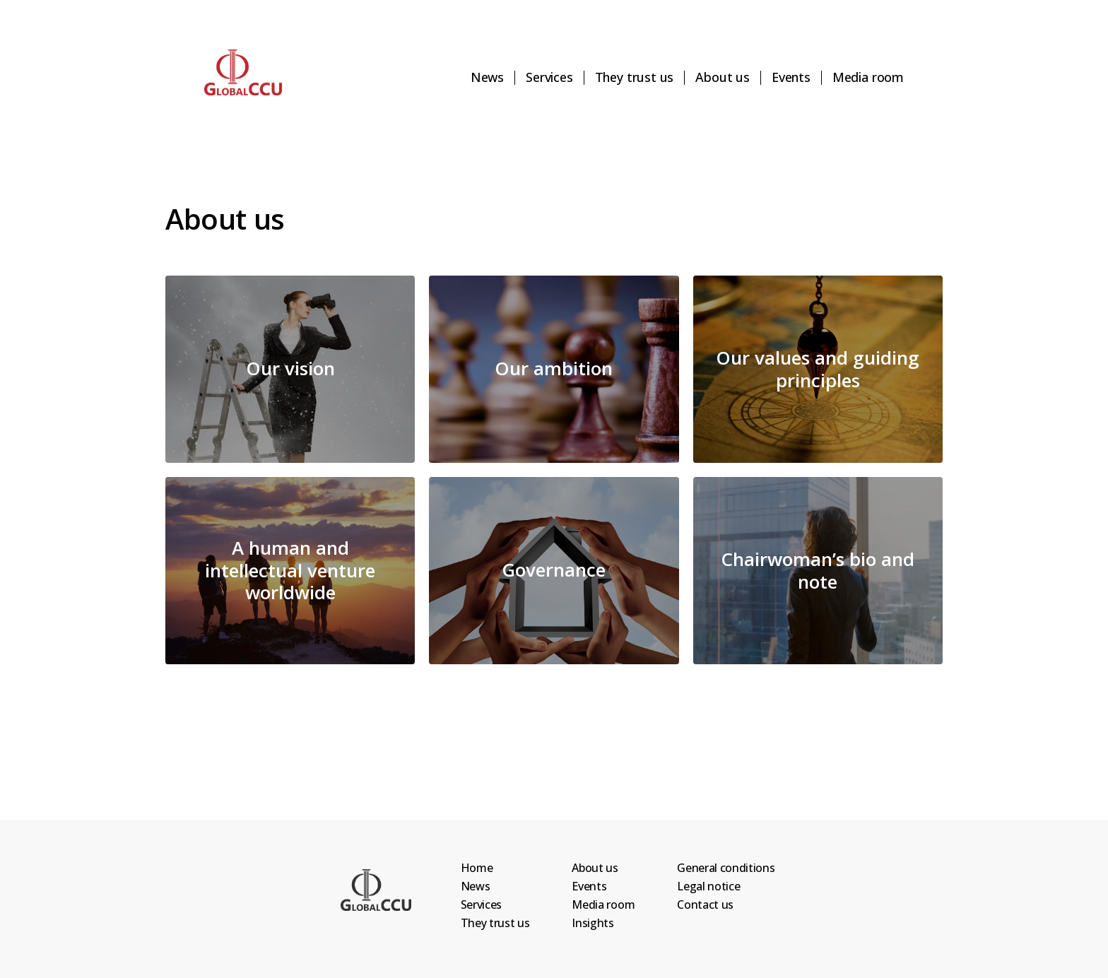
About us (722, 78)
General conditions (725, 868)
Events (791, 78)
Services (549, 78)
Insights (592, 923)
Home (477, 868)
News (487, 78)
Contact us (705, 904)
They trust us (634, 78)
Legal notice (708, 886)
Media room (868, 78)
